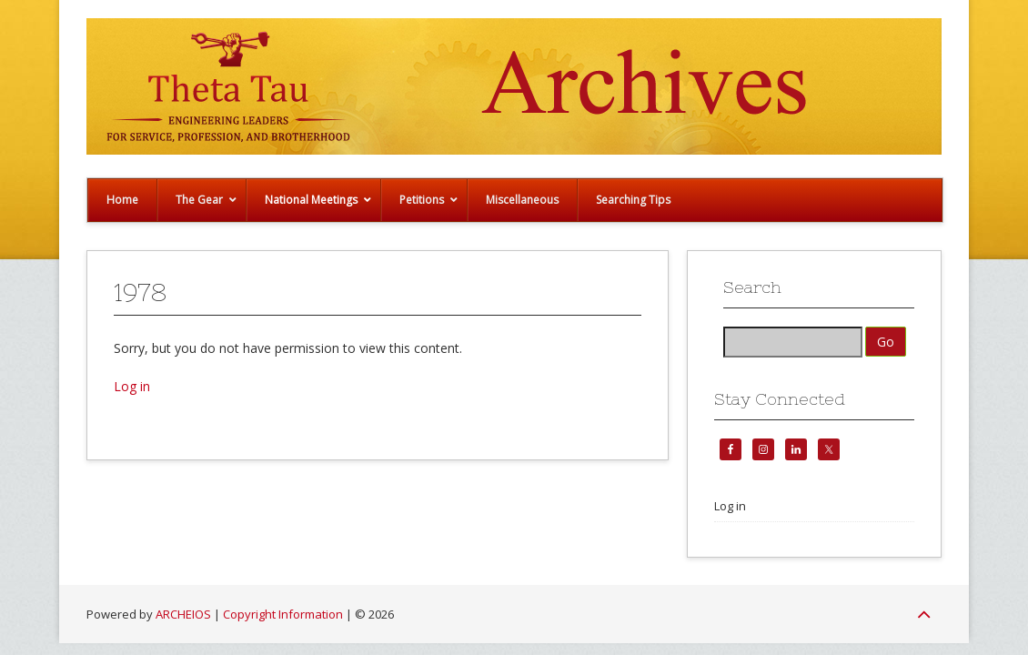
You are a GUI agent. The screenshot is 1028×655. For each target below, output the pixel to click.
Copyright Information (283, 614)
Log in (132, 386)
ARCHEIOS (183, 614)
